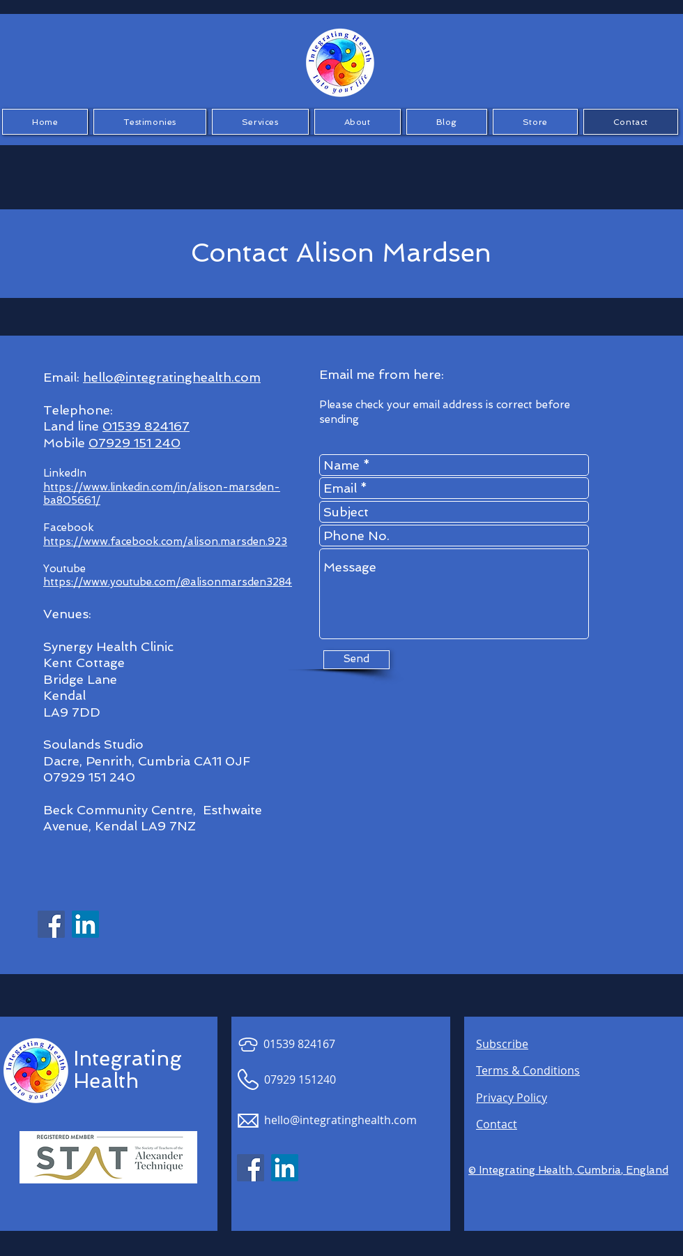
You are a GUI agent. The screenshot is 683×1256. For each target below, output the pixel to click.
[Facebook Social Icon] (51, 924)
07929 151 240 (135, 442)
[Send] (356, 659)
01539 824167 (146, 426)
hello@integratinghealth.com (172, 377)
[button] (149, 122)
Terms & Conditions (528, 1070)
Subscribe (502, 1044)
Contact (496, 1124)
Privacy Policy (511, 1097)
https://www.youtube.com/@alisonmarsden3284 (167, 582)
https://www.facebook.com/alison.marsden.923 (165, 541)
